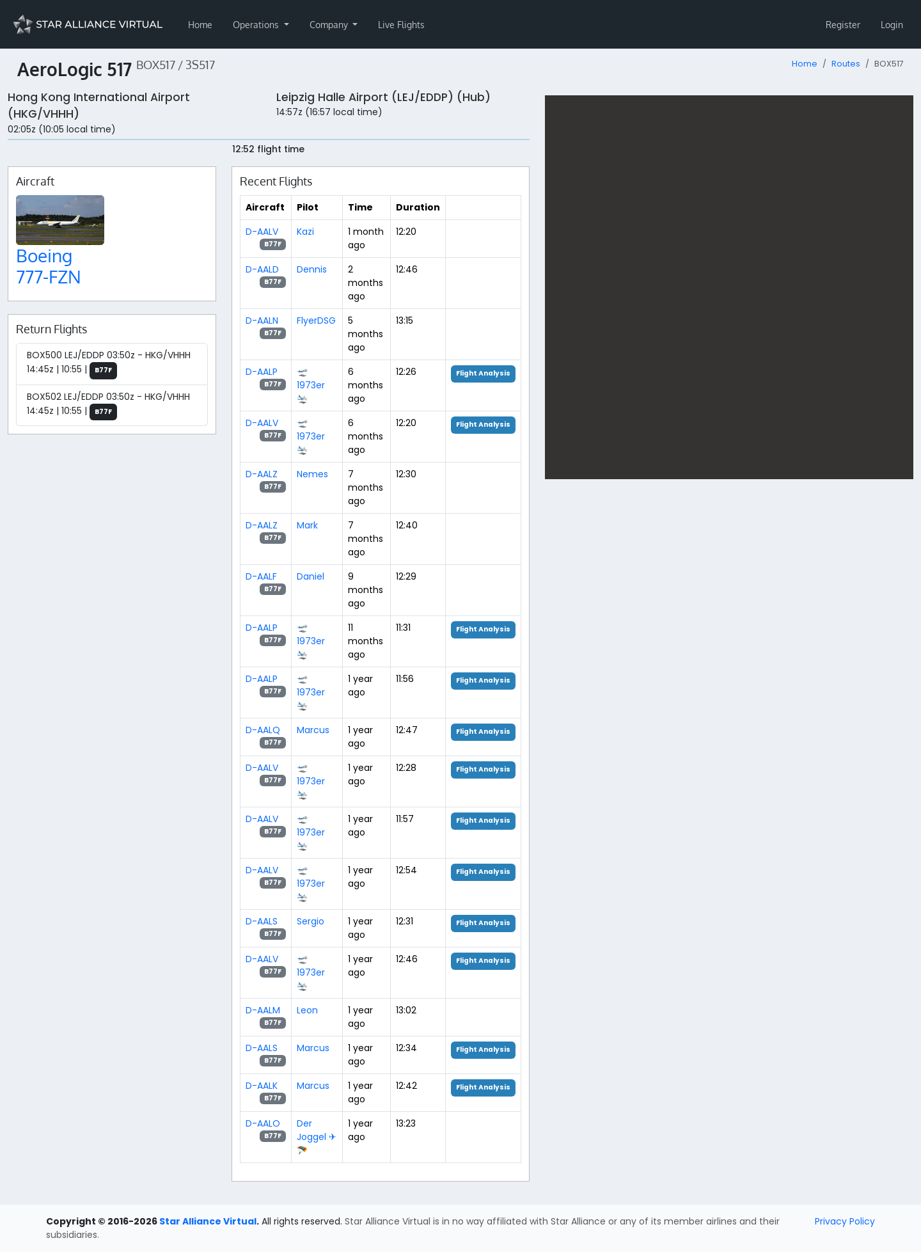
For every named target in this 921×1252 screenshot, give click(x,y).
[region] (729, 287)
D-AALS (262, 921)
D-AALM (263, 1010)
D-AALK (262, 1085)
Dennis (312, 269)
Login (892, 24)
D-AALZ (262, 474)
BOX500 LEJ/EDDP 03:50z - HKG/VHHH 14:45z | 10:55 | (109, 364)
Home (200, 24)
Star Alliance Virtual (207, 1221)
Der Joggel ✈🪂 (316, 1137)
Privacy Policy (845, 1221)
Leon (307, 1010)
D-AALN (262, 320)
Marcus (313, 730)
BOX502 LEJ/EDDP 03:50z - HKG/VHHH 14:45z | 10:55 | (108, 405)
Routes (845, 63)
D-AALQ (263, 730)
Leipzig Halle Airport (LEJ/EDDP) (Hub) (383, 97)
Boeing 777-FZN (48, 266)
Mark (307, 525)
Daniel (310, 576)
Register (843, 24)
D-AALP (262, 371)
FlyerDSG (316, 320)
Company (330, 24)
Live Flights (401, 24)
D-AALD (262, 269)
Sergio (310, 921)
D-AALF (261, 576)
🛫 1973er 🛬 (311, 385)
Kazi (305, 231)
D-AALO (263, 1123)
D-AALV (262, 231)
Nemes (312, 474)
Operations (257, 24)
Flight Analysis (483, 373)
